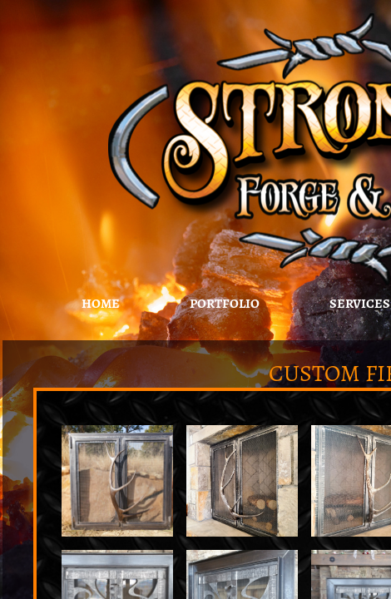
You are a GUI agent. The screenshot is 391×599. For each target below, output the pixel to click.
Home (101, 304)
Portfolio (225, 304)
